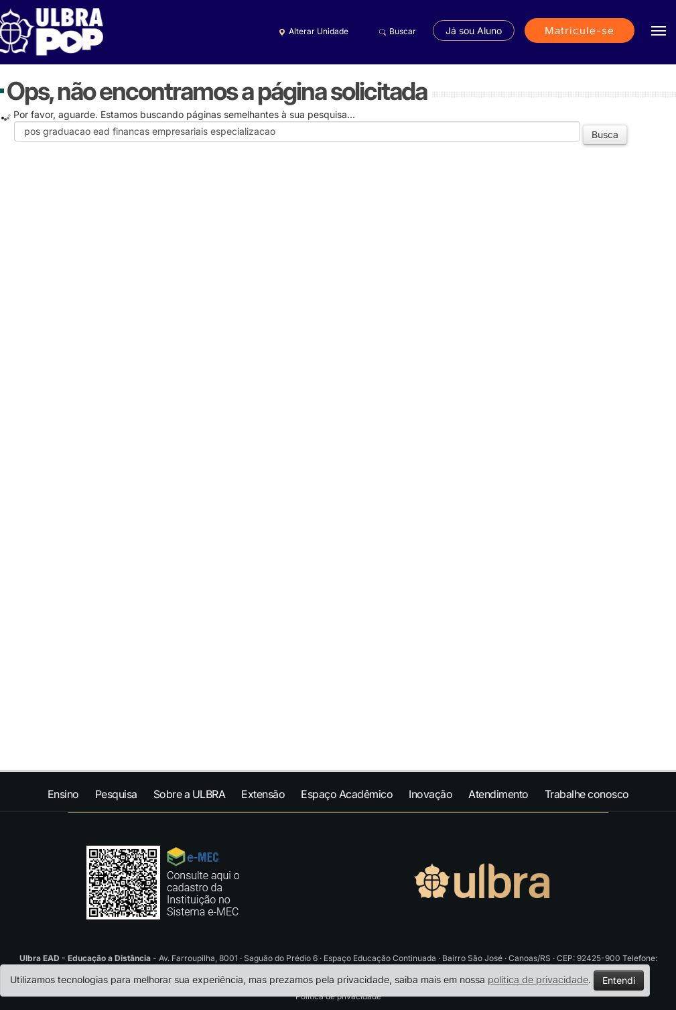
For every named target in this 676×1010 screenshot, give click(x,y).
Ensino (63, 794)
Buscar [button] (395, 31)
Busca (605, 134)
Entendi (618, 980)
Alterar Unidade (311, 31)
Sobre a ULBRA (189, 794)
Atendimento (498, 794)
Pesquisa (116, 794)
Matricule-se (579, 30)
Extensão (263, 794)
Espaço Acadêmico (347, 794)
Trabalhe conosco (587, 794)
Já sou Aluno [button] (474, 30)
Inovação (430, 794)
